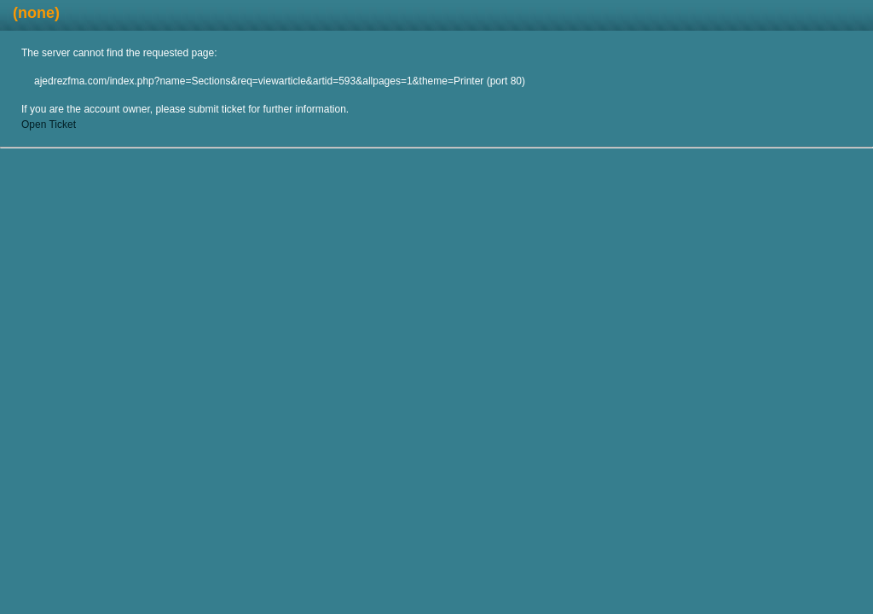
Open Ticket (48, 124)
